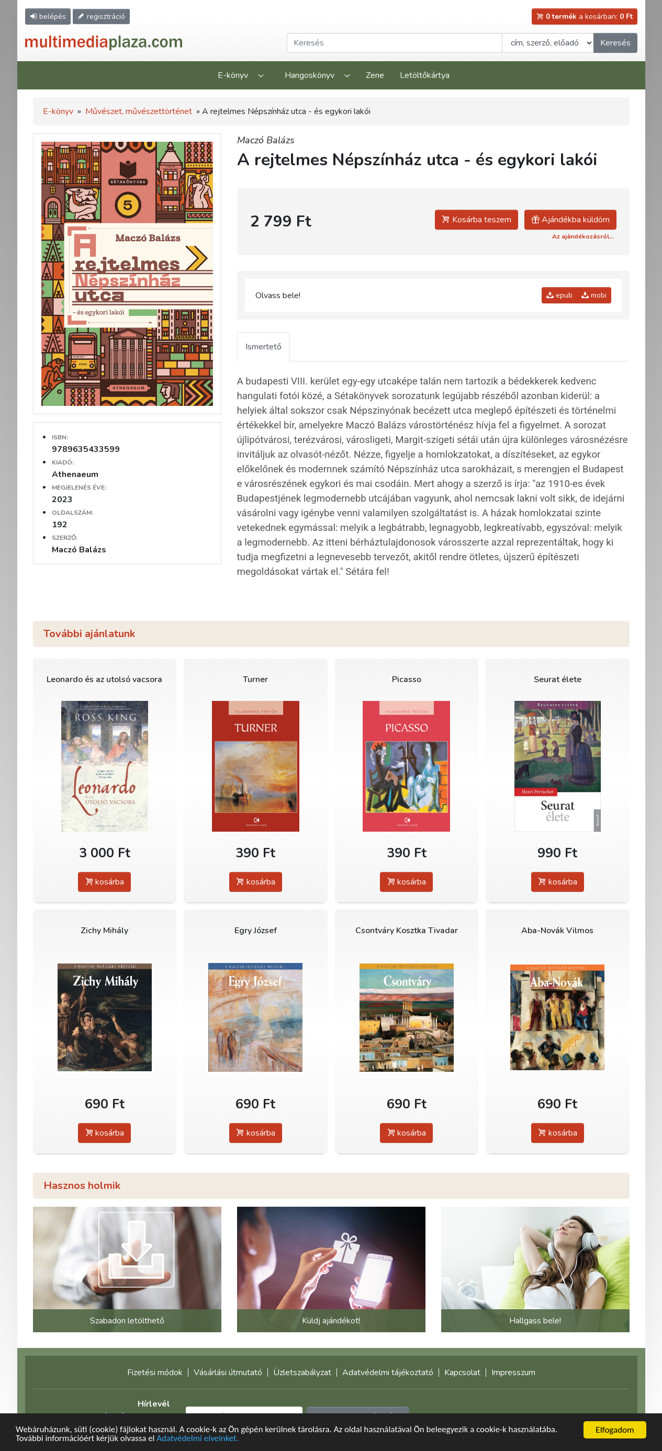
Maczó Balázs (266, 140)
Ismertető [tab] (263, 347)
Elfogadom (615, 1429)
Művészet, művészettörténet (138, 111)
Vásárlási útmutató (228, 1372)
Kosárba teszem (476, 219)
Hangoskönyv (309, 75)
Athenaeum (75, 474)
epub (559, 295)
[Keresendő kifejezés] (394, 43)
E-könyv (233, 75)
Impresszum (513, 1372)
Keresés (615, 43)
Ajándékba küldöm (570, 219)
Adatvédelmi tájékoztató (387, 1372)
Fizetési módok (155, 1372)
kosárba (104, 882)
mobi (594, 295)
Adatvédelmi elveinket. (199, 1438)
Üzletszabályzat (302, 1372)
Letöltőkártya (425, 75)
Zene (375, 75)
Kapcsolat (462, 1372)
